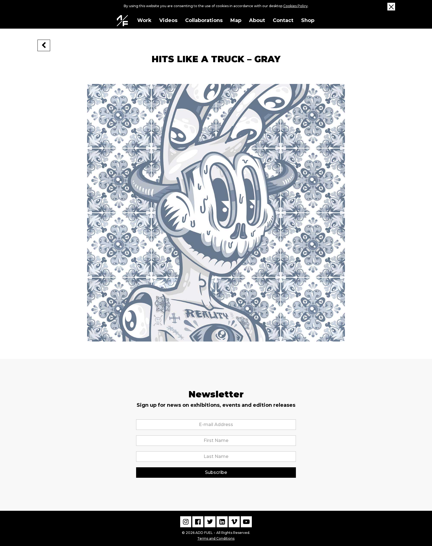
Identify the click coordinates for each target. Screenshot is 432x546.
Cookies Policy (295, 6)
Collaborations (204, 20)
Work (144, 20)
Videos (168, 20)
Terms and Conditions (215, 538)
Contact (283, 20)
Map (235, 20)
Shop (307, 20)
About (257, 20)
